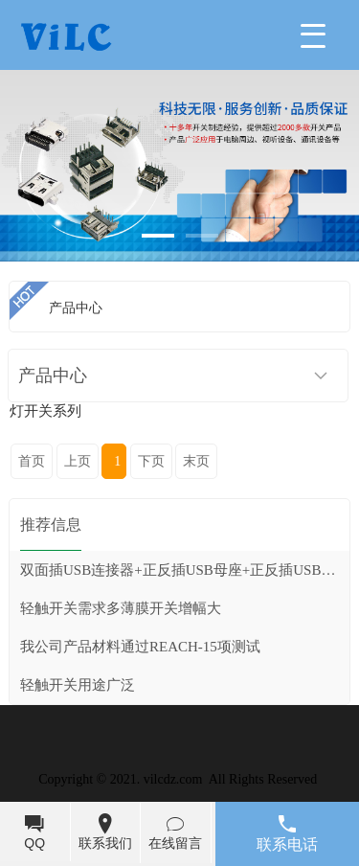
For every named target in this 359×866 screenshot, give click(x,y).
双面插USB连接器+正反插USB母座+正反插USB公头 (184, 570)
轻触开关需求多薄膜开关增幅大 (120, 608)
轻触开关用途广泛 (77, 685)
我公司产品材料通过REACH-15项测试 (140, 646)
